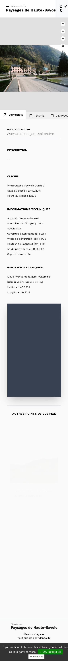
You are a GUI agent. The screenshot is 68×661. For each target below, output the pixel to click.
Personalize (36, 656)
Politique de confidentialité (34, 637)
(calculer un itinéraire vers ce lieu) (25, 282)
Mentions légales (34, 634)
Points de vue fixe (19, 129)
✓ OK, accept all (50, 651)
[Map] (34, 350)
